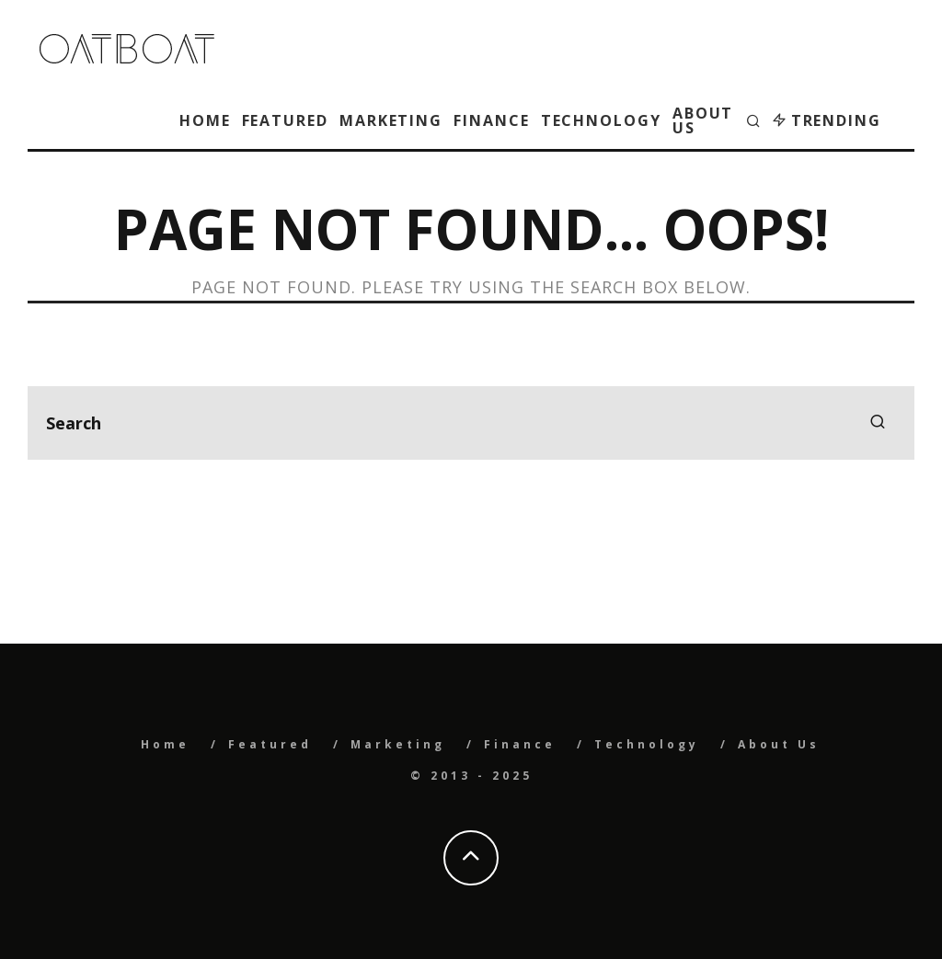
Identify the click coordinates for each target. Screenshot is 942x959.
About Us (703, 120)
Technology (601, 120)
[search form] (471, 423)
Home (205, 120)
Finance (491, 120)
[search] (877, 423)
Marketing (390, 120)
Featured (285, 120)
